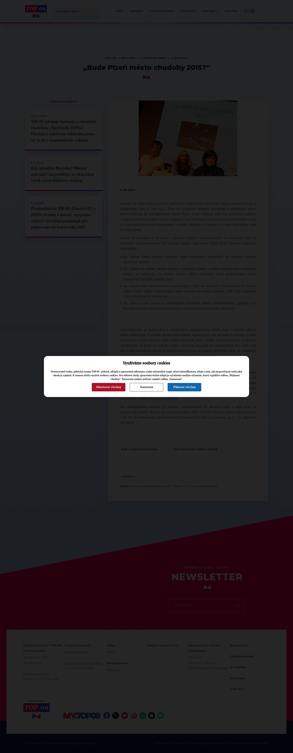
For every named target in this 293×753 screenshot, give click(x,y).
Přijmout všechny (184, 387)
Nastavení (146, 387)
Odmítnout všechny (108, 387)
